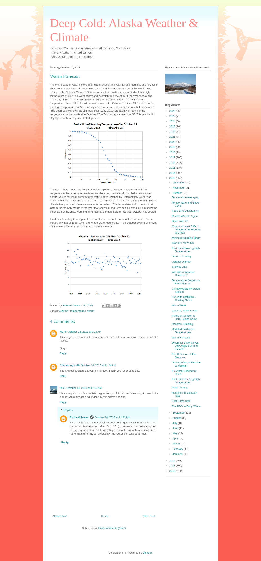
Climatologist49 (70, 365)
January (178, 453)
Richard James (79, 417)
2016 (172, 162)
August (177, 417)
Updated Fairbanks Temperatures (183, 331)
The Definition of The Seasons (184, 356)
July (175, 423)
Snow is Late (179, 266)
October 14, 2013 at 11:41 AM (112, 417)
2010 (172, 470)
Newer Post (60, 516)
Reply (63, 353)
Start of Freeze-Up (183, 242)
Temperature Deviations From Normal (186, 282)
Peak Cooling (179, 387)
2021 (172, 136)
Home (104, 516)
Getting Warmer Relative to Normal (186, 364)
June (176, 428)
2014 (172, 172)
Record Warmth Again (185, 216)
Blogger (147, 552)
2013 (172, 177)
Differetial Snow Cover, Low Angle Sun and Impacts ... (185, 346)
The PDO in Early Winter (186, 406)
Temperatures (78, 310)
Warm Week (179, 305)
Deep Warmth (180, 221)
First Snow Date (181, 401)
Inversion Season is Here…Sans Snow (184, 317)
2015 (172, 167)
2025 (172, 116)
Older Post (149, 516)
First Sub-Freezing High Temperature (186, 250)
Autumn (63, 310)
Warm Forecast (181, 337)
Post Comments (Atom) (112, 528)
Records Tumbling (182, 324)
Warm (90, 310)
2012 (172, 460)
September (179, 412)
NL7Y (63, 331)
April (176, 438)
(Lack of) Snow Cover (184, 310)
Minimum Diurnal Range (186, 237)
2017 (172, 157)
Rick (62, 387)
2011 (172, 465)
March (177, 443)
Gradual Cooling (181, 256)
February (178, 448)
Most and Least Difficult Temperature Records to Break (186, 229)
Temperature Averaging (185, 197)
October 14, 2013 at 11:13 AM (84, 387)
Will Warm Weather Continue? (183, 274)
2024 (172, 121)
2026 (172, 110)
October (178, 192)
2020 (172, 141)
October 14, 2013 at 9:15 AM (84, 331)
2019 (172, 146)
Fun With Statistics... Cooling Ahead (184, 298)
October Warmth (181, 261)
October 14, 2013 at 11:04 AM (98, 365)
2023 (172, 126)
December (179, 182)
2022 (172, 131)
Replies (68, 410)
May (175, 433)
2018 (172, 152)
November (179, 187)
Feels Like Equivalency (185, 210)
